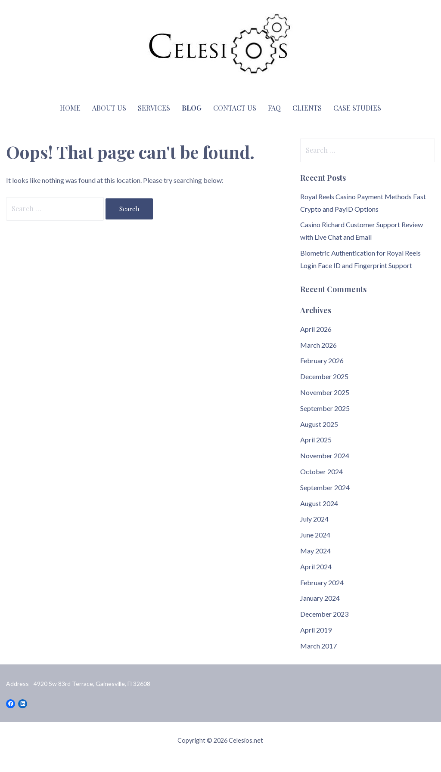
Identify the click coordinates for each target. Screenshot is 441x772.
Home (70, 107)
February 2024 (322, 582)
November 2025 (324, 392)
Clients (307, 107)
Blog (192, 107)
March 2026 (318, 345)
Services (154, 107)
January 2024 (320, 598)
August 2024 (319, 503)
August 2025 (319, 424)
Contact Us (234, 107)
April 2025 (316, 439)
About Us (109, 107)
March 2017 (318, 646)
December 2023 (324, 614)
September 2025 (325, 408)
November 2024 (324, 455)
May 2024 (315, 551)
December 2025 (324, 376)
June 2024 (315, 535)
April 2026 (316, 329)
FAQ (274, 107)
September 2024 (325, 487)
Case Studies (357, 107)
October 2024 (321, 471)
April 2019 (316, 630)
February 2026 (322, 360)
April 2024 (316, 566)
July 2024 (314, 519)
